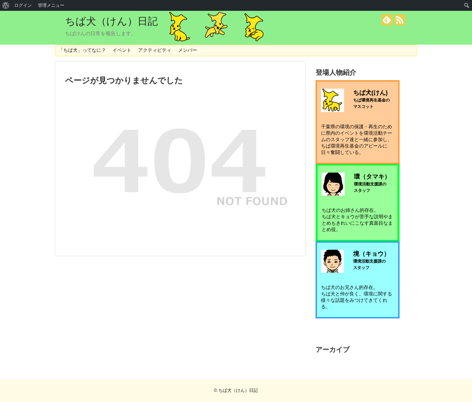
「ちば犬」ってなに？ (82, 50)
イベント (121, 50)
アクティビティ (154, 50)
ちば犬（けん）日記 (111, 21)
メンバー (187, 50)
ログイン (23, 5)
